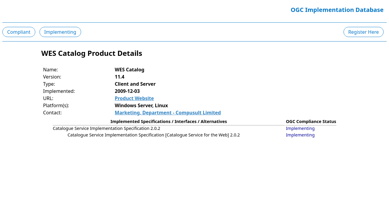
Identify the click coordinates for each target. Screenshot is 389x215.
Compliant (19, 32)
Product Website (134, 98)
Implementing (60, 32)
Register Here (363, 32)
